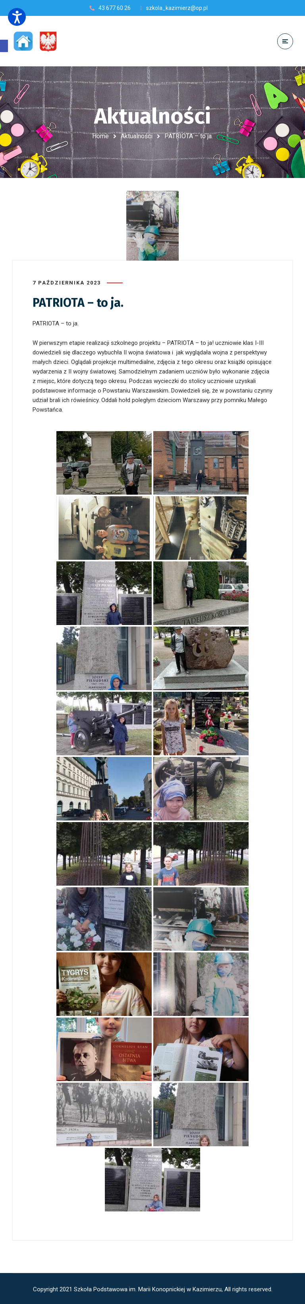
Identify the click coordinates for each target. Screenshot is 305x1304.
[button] (4, 46)
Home (100, 136)
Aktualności (136, 136)
